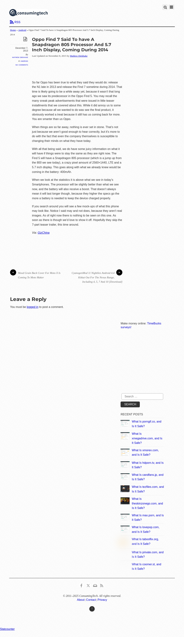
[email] (94, 585)
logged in (32, 306)
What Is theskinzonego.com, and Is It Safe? (147, 503)
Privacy (102, 599)
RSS (17, 22)
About (80, 599)
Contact (91, 599)
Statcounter (7, 629)
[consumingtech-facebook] (81, 585)
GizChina (44, 232)
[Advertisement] (97, 69)
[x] (88, 585)
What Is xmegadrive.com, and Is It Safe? (147, 438)
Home (13, 30)
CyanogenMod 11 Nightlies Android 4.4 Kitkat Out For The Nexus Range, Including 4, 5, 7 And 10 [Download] (97, 277)
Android (22, 30)
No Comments (21, 64)
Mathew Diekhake (20, 57)
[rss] (101, 585)
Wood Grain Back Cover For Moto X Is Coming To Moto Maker (35, 275)
